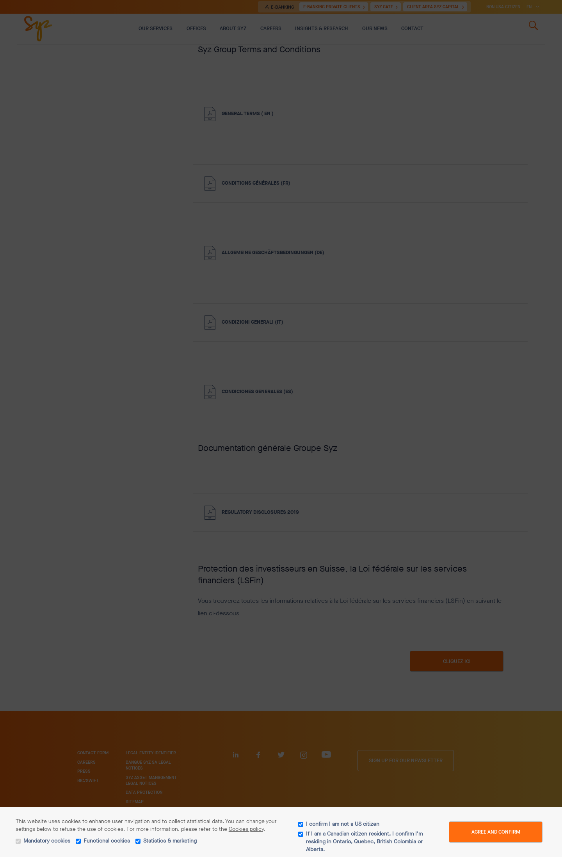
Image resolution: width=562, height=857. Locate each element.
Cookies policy (246, 829)
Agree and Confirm (495, 831)
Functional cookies (107, 841)
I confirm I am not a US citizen (342, 824)
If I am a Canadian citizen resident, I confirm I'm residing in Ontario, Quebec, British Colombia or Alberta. (364, 841)
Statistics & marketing (170, 841)
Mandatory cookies (46, 841)
